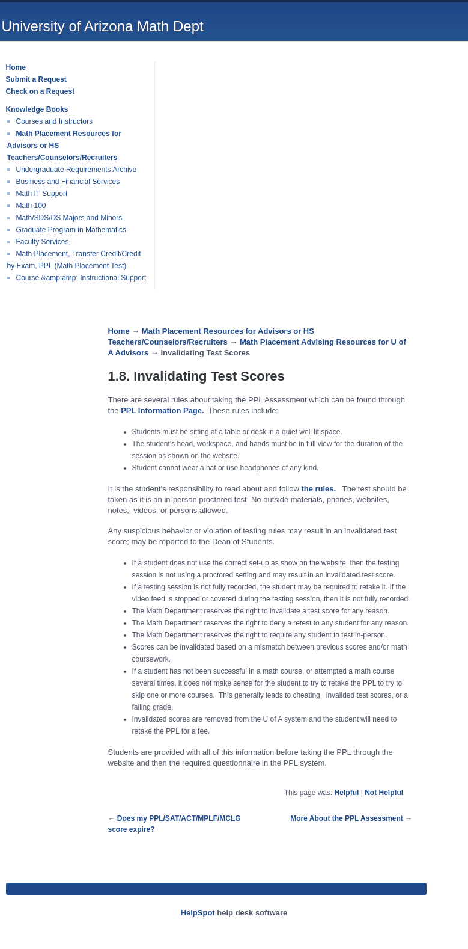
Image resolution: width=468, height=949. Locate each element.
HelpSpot (198, 912)
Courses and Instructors (54, 121)
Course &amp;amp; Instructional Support (81, 278)
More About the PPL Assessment (346, 818)
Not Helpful (384, 792)
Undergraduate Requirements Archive (76, 169)
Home (119, 331)
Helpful (347, 792)
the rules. (319, 488)
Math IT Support (42, 193)
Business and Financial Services (68, 181)
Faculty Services (42, 242)
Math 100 (31, 205)
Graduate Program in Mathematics (71, 230)
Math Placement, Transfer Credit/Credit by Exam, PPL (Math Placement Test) (74, 260)
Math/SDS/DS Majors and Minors (69, 217)
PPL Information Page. (163, 410)
